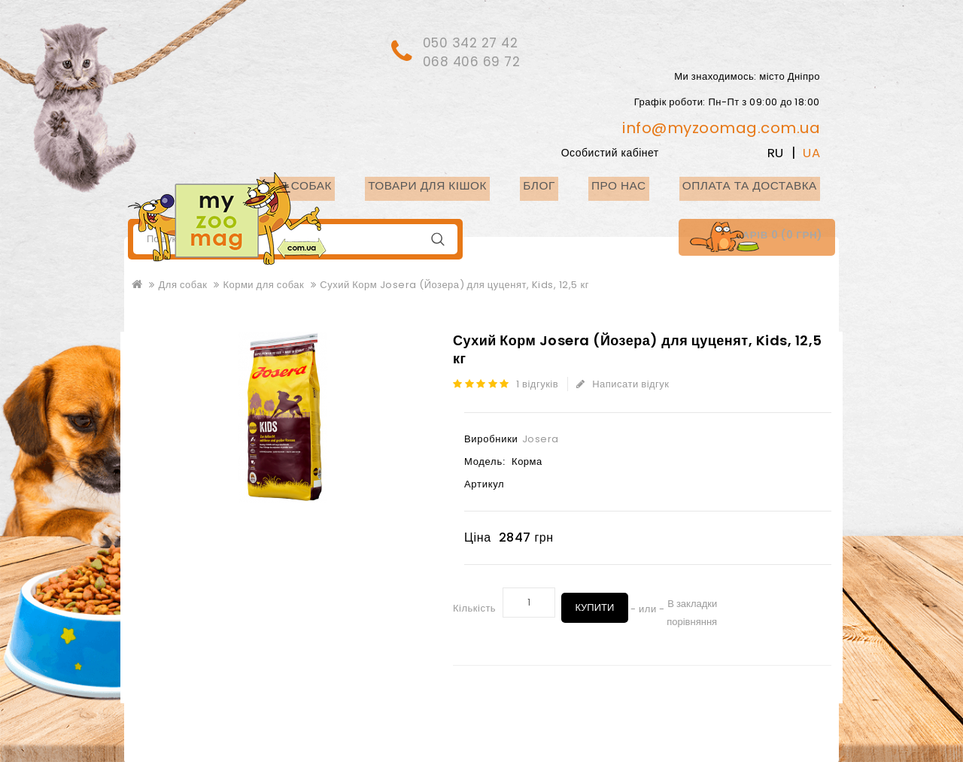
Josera (540, 437)
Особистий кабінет (639, 151)
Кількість (474, 607)
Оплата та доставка (758, 184)
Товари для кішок (472, 184)
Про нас (641, 184)
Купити (595, 601)
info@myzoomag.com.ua (721, 126)
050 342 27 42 (475, 42)
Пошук (437, 238)
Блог (571, 184)
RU (775, 150)
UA (811, 150)
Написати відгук (625, 382)
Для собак (355, 184)
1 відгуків (540, 382)
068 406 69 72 (476, 60)
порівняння (695, 620)
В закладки (695, 602)
